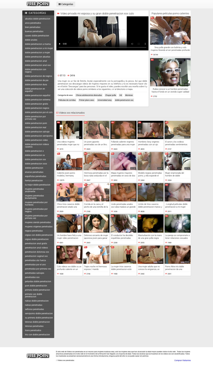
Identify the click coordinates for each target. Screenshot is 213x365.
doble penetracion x (34, 151)
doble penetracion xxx (35, 159)
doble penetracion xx (35, 155)
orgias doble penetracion (37, 239)
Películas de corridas (67, 100)
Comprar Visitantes (182, 360)
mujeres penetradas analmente (34, 190)
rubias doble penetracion (37, 300)
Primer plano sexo (86, 100)
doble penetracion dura (36, 84)
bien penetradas (32, 27)
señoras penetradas (34, 309)
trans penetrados (33, 330)
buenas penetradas (34, 31)
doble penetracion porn (36, 123)
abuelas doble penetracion (37, 18)
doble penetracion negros (37, 108)
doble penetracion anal (36, 61)
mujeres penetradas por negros (36, 210)
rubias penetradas (33, 305)
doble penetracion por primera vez (35, 117)
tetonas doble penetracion (37, 322)
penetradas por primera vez (38, 268)
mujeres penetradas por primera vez (36, 216)
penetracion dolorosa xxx (37, 252)
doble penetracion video (36, 140)
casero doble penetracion (37, 35)
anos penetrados (33, 23)
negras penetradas (34, 230)
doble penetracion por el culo (39, 112)
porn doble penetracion (36, 285)
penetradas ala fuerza (35, 260)
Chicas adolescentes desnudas (89, 95)
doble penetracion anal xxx (38, 65)
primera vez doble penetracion (33, 295)
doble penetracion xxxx (36, 163)
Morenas (129, 95)
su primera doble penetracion (39, 317)
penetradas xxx (32, 277)
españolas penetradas (35, 176)
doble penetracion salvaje (37, 131)
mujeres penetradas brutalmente (34, 196)
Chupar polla (110, 95)
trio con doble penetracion (37, 334)
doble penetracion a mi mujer (39, 48)
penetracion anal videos (36, 247)
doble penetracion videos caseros (37, 145)
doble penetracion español (37, 95)
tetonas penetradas (34, 326)
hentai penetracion (34, 180)
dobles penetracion (34, 168)
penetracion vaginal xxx (36, 256)
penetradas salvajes (34, 273)
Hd (120, 95)
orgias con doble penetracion (39, 235)
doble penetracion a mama (38, 44)
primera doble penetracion (37, 290)
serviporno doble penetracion (39, 313)
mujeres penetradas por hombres (36, 203)
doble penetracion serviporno (39, 136)
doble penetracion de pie (36, 80)
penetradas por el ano (35, 264)
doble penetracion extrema (37, 99)
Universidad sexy (105, 100)
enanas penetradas (34, 172)
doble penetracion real (35, 127)
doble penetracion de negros (38, 76)
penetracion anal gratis (36, 243)
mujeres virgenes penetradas (38, 226)
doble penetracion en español (35, 89)
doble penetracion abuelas (37, 56)
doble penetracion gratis (36, 104)
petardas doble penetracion (38, 281)
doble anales (31, 40)
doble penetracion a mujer (37, 52)
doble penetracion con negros (35, 70)
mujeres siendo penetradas (38, 222)
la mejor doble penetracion (37, 184)
